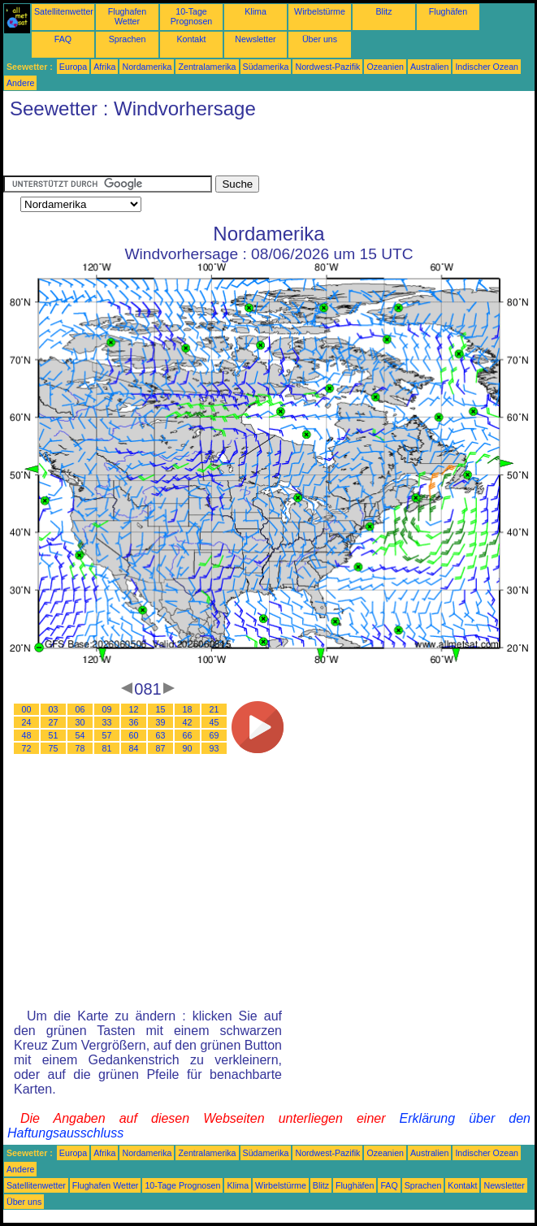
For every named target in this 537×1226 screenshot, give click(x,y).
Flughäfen (448, 11)
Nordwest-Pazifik (327, 66)
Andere (20, 83)
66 (188, 735)
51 (53, 735)
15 (161, 709)
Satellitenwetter (63, 11)
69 (214, 735)
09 (107, 709)
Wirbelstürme (319, 11)
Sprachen (127, 39)
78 (80, 748)
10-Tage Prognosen (192, 16)
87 (161, 748)
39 (161, 722)
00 (27, 709)
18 (188, 709)
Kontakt (191, 39)
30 (80, 722)
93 (214, 748)
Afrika (104, 66)
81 (107, 748)
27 (53, 722)
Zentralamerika (207, 66)
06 (80, 709)
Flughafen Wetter (127, 16)
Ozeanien (385, 66)
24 (27, 722)
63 (161, 735)
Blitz (383, 11)
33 (107, 722)
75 (53, 748)
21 (214, 709)
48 (27, 735)
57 (107, 735)
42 (188, 722)
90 (188, 748)
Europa (73, 66)
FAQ (62, 39)
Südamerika (266, 66)
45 (214, 722)
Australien (429, 66)
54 (80, 735)
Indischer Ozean (486, 66)
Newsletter (255, 39)
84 (134, 748)
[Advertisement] (193, 151)
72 (27, 748)
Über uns (319, 39)
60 (134, 735)
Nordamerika (146, 66)
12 (134, 709)
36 (134, 722)
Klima (255, 11)
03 (53, 709)
